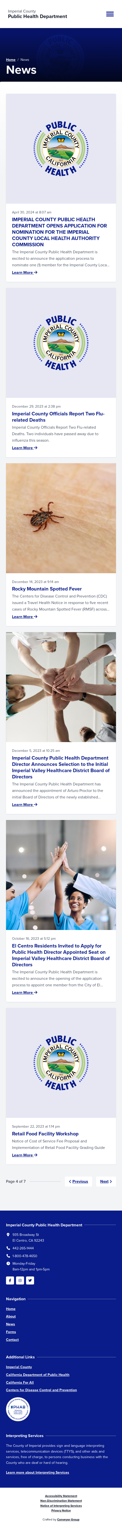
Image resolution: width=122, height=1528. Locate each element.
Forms (11, 1332)
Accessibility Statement (61, 1496)
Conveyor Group (68, 1519)
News (10, 1324)
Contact (12, 1339)
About (11, 1316)
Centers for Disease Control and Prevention (41, 1390)
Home (11, 59)
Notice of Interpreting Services (61, 1505)
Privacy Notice (61, 1510)
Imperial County (19, 1367)
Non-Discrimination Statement (61, 1500)
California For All (20, 1382)
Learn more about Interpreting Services (37, 1472)
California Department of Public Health (37, 1374)
